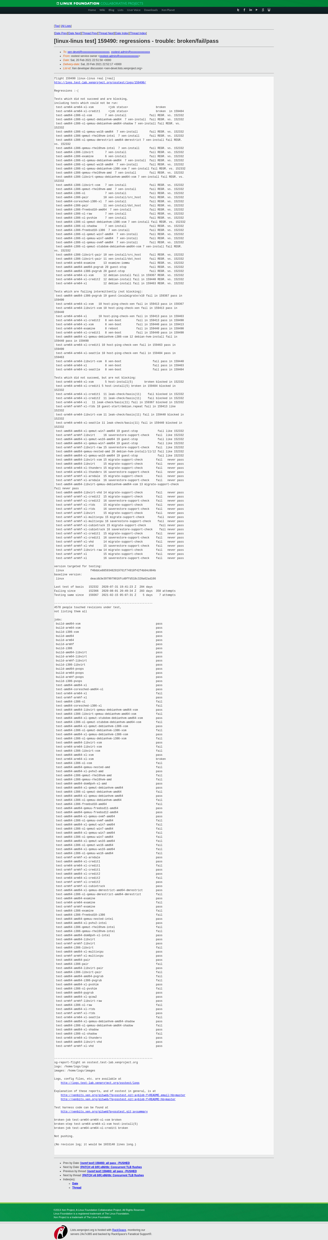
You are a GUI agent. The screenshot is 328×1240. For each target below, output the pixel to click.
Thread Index (138, 33)
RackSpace (119, 1230)
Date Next (74, 33)
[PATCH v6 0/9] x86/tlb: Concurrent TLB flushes (111, 1167)
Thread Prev (89, 33)
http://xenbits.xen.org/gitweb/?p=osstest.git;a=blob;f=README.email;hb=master (123, 1095)
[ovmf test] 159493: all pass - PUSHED (105, 1163)
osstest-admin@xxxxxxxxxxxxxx (130, 52)
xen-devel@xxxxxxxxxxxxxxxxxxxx (89, 52)
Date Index (121, 33)
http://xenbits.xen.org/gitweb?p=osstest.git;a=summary (104, 1112)
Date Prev (61, 33)
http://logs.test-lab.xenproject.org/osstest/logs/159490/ (100, 83)
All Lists (66, 26)
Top (57, 26)
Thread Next (106, 33)
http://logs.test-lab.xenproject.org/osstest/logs (100, 1083)
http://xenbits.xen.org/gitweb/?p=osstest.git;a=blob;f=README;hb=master (118, 1099)
